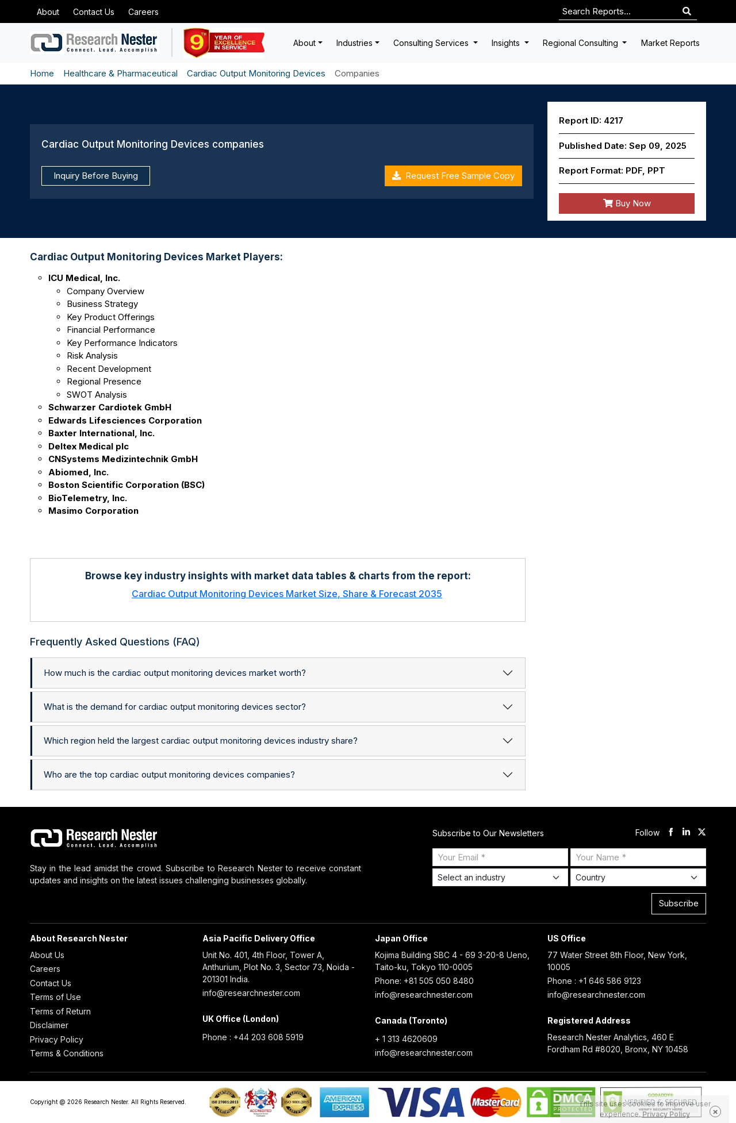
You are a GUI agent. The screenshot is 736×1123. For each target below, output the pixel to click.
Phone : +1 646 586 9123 (594, 981)
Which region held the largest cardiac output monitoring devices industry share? (201, 740)
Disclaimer (49, 1025)
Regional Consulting (581, 43)
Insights (507, 43)
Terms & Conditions (66, 1053)
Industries (354, 43)
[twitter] (701, 833)
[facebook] (670, 833)
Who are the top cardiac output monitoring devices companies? (169, 774)
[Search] (687, 12)
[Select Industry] (500, 877)
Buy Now (627, 203)
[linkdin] (686, 833)
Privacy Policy (56, 1039)
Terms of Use (55, 997)
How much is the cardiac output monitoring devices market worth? (175, 672)
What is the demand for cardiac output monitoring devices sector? (175, 706)
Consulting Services (432, 43)
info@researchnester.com (251, 993)
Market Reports (670, 43)
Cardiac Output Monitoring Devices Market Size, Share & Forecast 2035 (287, 593)
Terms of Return (60, 1011)
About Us (47, 955)
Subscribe (679, 903)
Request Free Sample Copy (453, 175)
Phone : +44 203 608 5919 (253, 1037)
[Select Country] (638, 877)
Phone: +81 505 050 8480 (424, 981)
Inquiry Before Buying (95, 175)
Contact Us (93, 12)
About (48, 12)
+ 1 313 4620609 (406, 1039)
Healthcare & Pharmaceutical (120, 73)
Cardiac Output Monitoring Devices (256, 73)
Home (42, 73)
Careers (143, 12)
